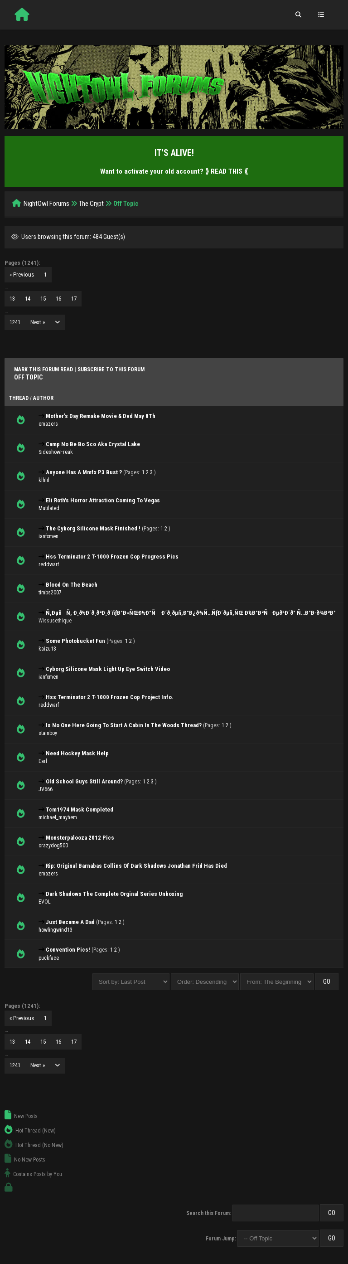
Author (43, 398)
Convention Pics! (68, 949)
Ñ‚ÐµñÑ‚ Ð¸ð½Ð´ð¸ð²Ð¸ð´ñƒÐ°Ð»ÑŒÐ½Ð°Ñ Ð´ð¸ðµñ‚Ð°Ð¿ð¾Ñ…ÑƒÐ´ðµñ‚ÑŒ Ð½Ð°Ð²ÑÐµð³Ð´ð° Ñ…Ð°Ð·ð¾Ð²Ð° (191, 612)
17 (74, 298)
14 (27, 298)
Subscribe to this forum (111, 369)
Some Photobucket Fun (75, 640)
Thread (19, 398)
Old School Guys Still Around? (84, 781)
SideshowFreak (56, 452)
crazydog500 (53, 845)
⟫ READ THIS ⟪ (226, 171)
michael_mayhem (58, 817)
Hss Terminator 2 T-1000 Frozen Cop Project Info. (110, 697)
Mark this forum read (43, 369)
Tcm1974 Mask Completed (79, 809)
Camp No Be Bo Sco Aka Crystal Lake (93, 444)
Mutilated (49, 508)
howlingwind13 (55, 930)
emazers (48, 424)
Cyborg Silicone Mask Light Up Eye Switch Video (108, 669)
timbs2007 (50, 592)
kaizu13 (47, 649)
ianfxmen (48, 536)
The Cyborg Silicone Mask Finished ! (93, 528)
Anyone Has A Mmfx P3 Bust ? (84, 472)
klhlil (44, 480)
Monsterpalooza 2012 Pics (80, 837)
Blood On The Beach (71, 584)
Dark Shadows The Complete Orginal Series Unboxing (114, 893)
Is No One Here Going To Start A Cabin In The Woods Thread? (124, 725)
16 (58, 298)
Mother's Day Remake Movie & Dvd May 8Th (100, 416)
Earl (43, 761)
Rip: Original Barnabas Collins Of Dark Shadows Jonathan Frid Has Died (136, 865)
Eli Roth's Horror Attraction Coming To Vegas (103, 500)
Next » (37, 322)
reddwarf (49, 564)
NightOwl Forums (46, 203)
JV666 (46, 789)
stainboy (48, 733)
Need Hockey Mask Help (77, 753)
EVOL (45, 902)
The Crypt (91, 203)
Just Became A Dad (70, 922)
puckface (49, 958)
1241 (15, 322)
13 (12, 298)
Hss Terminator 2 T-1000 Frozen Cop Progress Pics (112, 556)
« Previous (22, 274)
